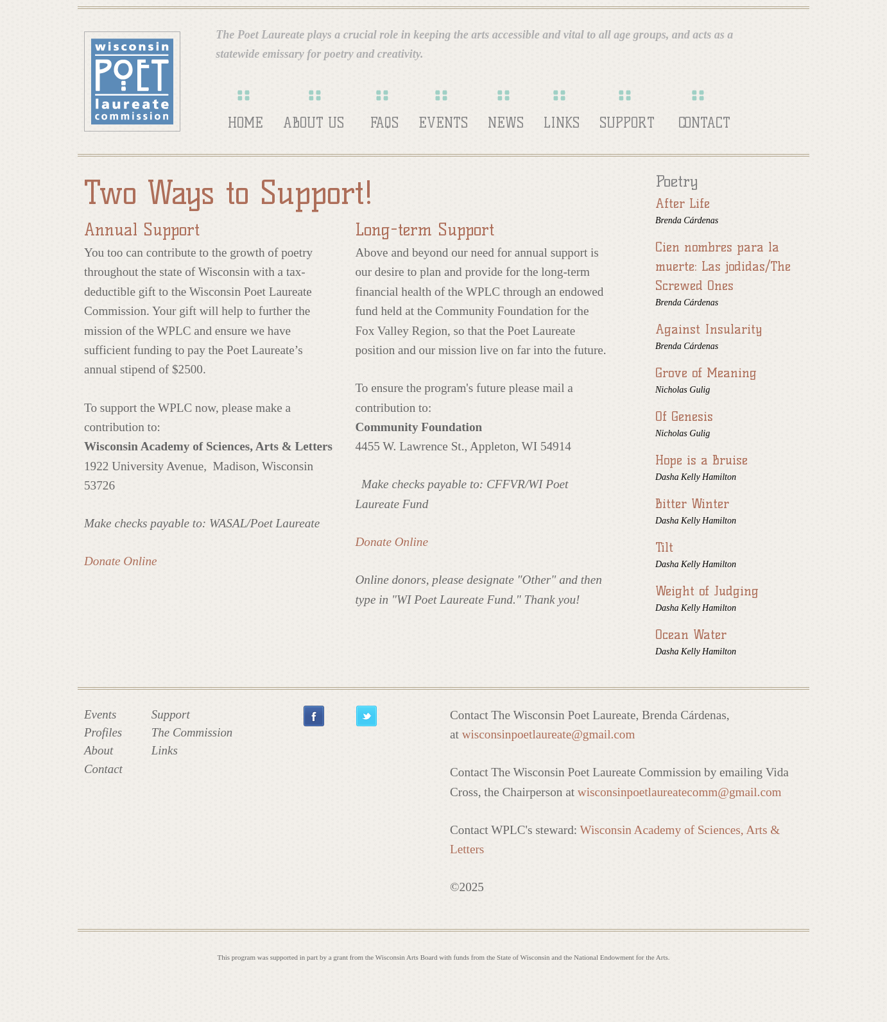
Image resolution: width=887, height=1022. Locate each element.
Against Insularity (708, 329)
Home (245, 123)
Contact (704, 123)
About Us (313, 123)
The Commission (191, 732)
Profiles (103, 732)
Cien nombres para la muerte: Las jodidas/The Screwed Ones (723, 266)
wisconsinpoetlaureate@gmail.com (548, 734)
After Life (682, 203)
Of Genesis (684, 416)
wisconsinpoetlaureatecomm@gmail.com (680, 792)
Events (443, 123)
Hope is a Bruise (701, 460)
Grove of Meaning (706, 372)
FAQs (384, 123)
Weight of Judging (707, 591)
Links (562, 123)
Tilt (664, 547)
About (98, 750)
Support (627, 123)
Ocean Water (691, 634)
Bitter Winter (692, 503)
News (506, 123)
